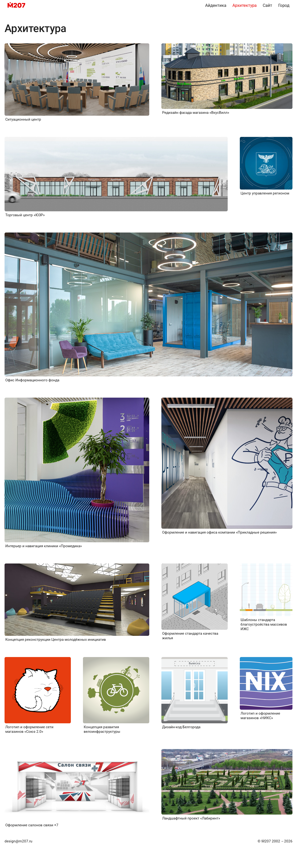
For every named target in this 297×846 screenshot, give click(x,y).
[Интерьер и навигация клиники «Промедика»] (77, 473)
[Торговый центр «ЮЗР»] (116, 177)
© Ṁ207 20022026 (275, 841)
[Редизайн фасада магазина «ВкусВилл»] (226, 79)
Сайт (267, 5)
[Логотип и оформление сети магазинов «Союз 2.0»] (38, 695)
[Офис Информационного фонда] (148, 307)
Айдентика (215, 5)
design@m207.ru (18, 841)
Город (284, 5)
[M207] (16, 5)
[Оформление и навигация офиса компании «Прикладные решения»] (226, 466)
